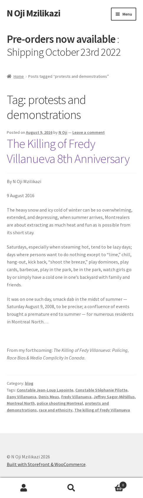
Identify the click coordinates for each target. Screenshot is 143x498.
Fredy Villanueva (76, 396)
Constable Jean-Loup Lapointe (45, 390)
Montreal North (21, 403)
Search (71, 488)
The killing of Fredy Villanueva (102, 410)
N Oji (63, 132)
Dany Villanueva (21, 396)
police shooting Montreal (60, 403)
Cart (111, 484)
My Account (24, 488)
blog (29, 383)
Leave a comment (88, 132)
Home (19, 76)
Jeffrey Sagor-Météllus (114, 396)
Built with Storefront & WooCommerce (46, 464)
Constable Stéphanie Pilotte (101, 390)
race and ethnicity (55, 410)
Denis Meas (49, 396)
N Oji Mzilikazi (33, 13)
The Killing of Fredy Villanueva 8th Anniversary (68, 151)
